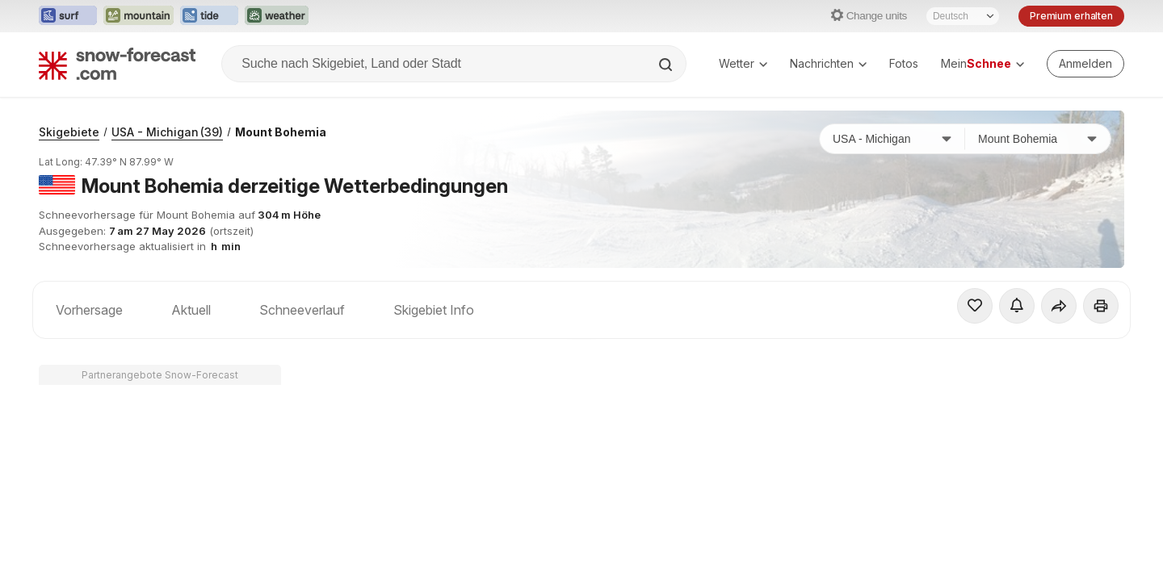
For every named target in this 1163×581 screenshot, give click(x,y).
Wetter (743, 63)
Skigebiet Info (433, 310)
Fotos (903, 63)
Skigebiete (69, 132)
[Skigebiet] (1038, 138)
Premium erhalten (1071, 16)
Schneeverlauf (302, 310)
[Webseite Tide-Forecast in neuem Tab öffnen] (209, 16)
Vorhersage (89, 310)
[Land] (892, 138)
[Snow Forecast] (117, 64)
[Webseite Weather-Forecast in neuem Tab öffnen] (277, 16)
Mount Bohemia (280, 132)
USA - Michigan (167, 132)
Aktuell (191, 310)
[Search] (667, 64)
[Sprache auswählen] (962, 16)
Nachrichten (828, 63)
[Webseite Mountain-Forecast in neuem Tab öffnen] (138, 16)
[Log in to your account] (1085, 63)
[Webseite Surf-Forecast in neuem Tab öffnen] (68, 16)
